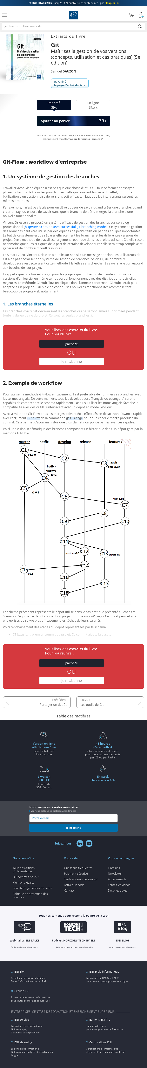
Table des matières (73, 716)
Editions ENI (73, 15)
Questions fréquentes (78, 868)
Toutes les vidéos (119, 885)
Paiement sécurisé (76, 873)
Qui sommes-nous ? (25, 877)
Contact (69, 890)
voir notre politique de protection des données (53, 810)
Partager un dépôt (53, 704)
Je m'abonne (71, 361)
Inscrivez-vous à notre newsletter (73, 808)
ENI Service (21, 1019)
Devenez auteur (118, 890)
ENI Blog (19, 971)
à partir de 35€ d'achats (44, 782)
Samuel (63, 71)
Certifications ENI (100, 1042)
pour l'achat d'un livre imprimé (44, 749)
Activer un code (74, 885)
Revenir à (69, 83)
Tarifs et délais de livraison (81, 879)
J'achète (71, 344)
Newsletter (115, 873)
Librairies (114, 868)
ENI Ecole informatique (104, 971)
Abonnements (117, 879)
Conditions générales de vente (32, 888)
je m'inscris (73, 828)
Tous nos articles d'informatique (24, 869)
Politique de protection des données (30, 895)
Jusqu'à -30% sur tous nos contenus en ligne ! (74, 3)
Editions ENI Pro (99, 1019)
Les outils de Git (92, 704)
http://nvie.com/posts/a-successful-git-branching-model (66, 227)
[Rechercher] (140, 26)
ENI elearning (23, 1042)
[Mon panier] (131, 15)
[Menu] (4, 15)
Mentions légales (23, 882)
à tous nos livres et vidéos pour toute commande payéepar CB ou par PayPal (103, 750)
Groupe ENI (21, 991)
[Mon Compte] (141, 15)
